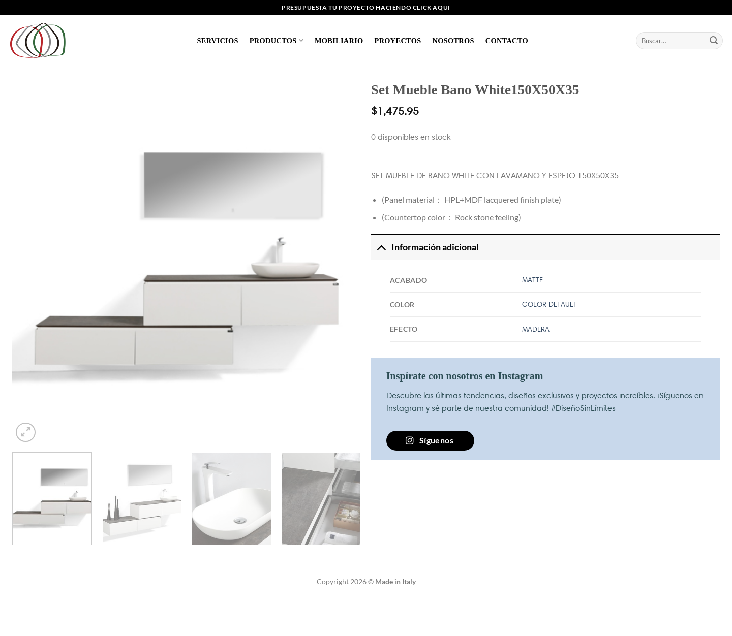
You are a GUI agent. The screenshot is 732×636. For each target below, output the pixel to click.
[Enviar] (713, 40)
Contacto (506, 41)
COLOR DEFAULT (549, 304)
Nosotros (453, 41)
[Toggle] (381, 247)
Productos (276, 40)
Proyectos (398, 41)
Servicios (217, 41)
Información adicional (425, 247)
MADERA (536, 329)
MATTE (532, 279)
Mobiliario (339, 41)
